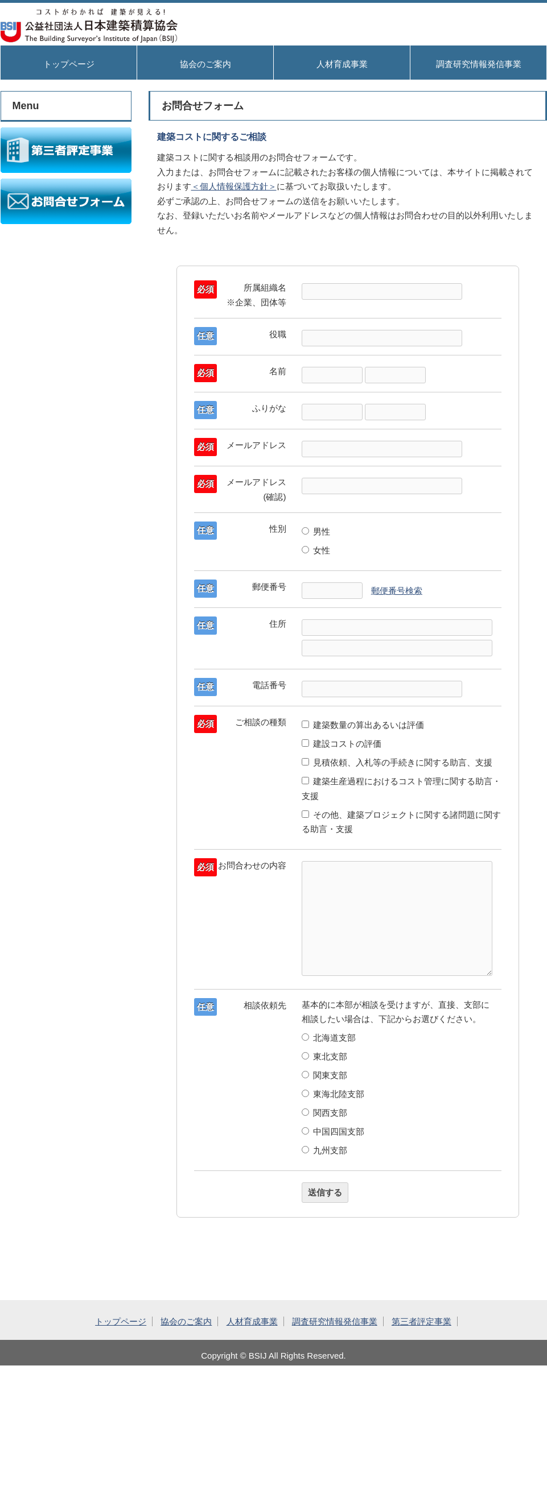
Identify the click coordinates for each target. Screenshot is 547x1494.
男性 (316, 531)
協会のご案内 (205, 64)
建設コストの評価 (342, 743)
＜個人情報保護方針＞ (234, 186)
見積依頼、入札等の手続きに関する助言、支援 (397, 762)
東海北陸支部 (333, 1094)
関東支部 (325, 1075)
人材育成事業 (342, 64)
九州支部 (325, 1150)
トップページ (68, 64)
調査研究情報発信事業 (478, 64)
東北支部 (325, 1056)
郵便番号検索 (396, 590)
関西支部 (325, 1113)
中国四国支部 (333, 1131)
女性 (316, 550)
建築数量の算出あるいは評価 (363, 725)
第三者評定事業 (421, 1321)
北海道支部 (329, 1037)
